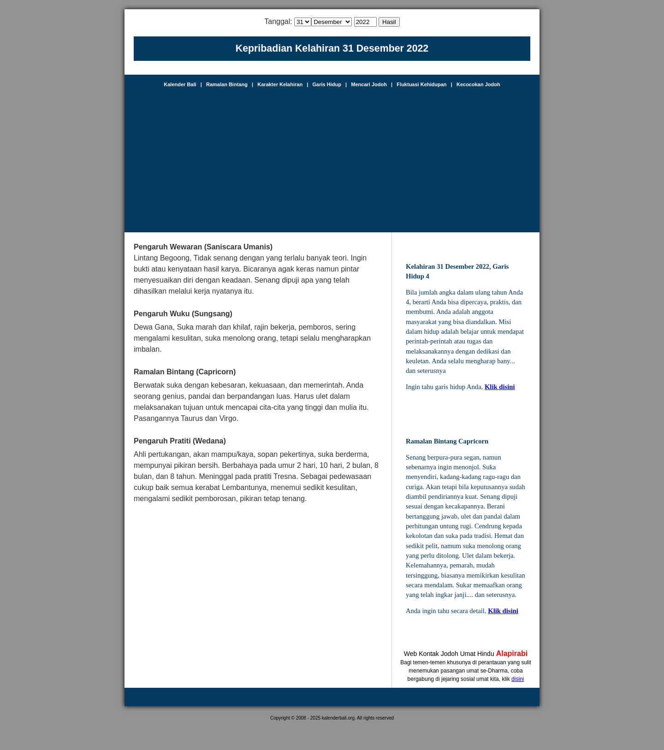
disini (517, 679)
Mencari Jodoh (369, 84)
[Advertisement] (332, 156)
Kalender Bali (180, 84)
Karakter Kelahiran (279, 84)
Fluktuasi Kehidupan (421, 84)
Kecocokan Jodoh (478, 84)
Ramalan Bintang (227, 84)
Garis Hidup (327, 84)
